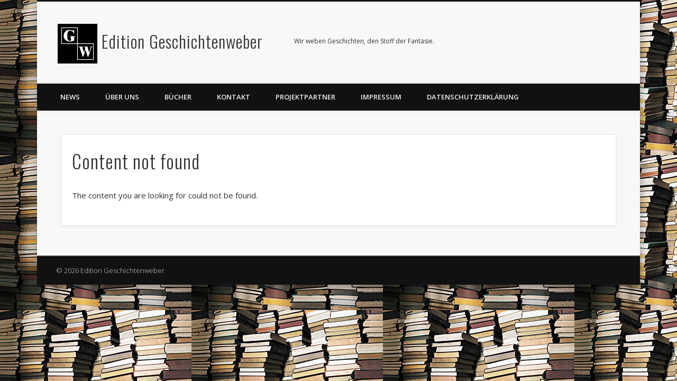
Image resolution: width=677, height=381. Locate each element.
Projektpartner (305, 97)
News (70, 97)
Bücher (177, 97)
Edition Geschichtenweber (182, 41)
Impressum (381, 97)
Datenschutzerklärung (473, 97)
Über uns (122, 97)
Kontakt (233, 97)
